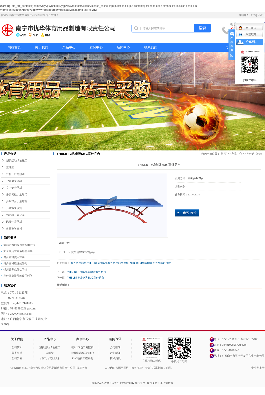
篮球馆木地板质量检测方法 (19, 245)
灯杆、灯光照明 (15, 174)
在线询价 (187, 212)
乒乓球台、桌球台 (16, 201)
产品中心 (68, 47)
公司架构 (17, 358)
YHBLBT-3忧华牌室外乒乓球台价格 (108, 263)
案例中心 (96, 47)
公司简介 (17, 347)
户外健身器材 (14, 180)
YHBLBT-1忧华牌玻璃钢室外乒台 (86, 271)
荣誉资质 (17, 352)
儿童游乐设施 (14, 208)
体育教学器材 (14, 228)
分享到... (251, 42)
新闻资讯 (115, 339)
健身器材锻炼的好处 (15, 263)
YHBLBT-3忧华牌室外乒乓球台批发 (150, 263)
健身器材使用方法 (14, 257)
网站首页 (14, 47)
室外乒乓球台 (254, 153)
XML (260, 15)
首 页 (224, 153)
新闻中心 (123, 47)
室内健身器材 (14, 187)
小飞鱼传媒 (166, 382)
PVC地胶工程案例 (82, 358)
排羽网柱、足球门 (16, 194)
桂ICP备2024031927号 (105, 382)
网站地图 (244, 15)
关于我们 (41, 47)
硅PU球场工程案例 (82, 347)
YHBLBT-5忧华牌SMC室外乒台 (85, 277)
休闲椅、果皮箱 (15, 214)
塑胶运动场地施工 (16, 160)
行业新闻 (115, 352)
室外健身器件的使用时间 (18, 275)
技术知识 (115, 358)
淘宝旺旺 (247, 34)
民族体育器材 (14, 221)
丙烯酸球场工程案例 (82, 352)
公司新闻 (115, 347)
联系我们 (150, 47)
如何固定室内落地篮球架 (18, 251)
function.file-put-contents (129, 5)
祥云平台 (140, 382)
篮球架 (10, 167)
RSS (253, 15)
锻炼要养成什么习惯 (15, 269)
